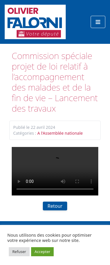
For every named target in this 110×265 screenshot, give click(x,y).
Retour (55, 206)
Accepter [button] (42, 251)
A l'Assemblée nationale (60, 133)
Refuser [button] (19, 251)
